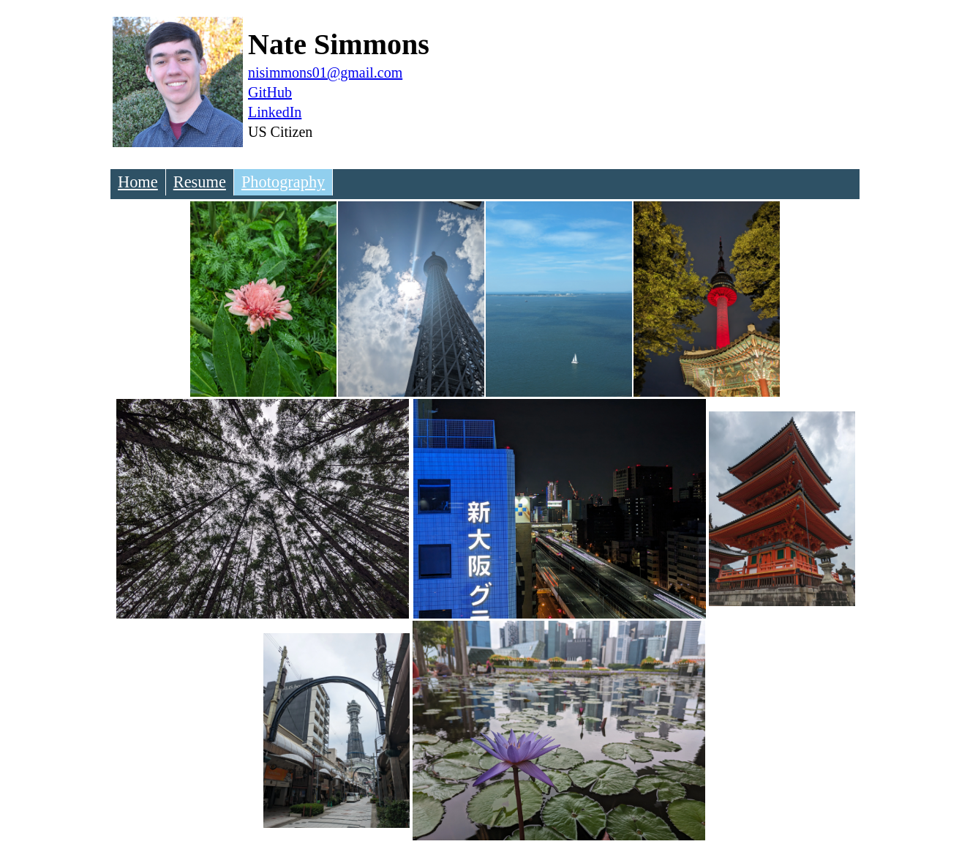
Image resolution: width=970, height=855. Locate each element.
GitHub (270, 92)
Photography (283, 182)
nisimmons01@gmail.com (325, 72)
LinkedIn (274, 112)
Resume (199, 182)
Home (138, 182)
